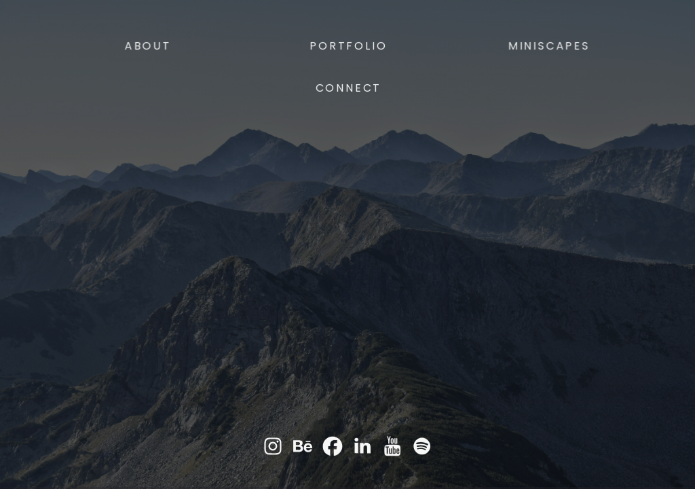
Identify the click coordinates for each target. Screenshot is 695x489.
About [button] (148, 46)
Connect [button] (348, 88)
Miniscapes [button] (548, 46)
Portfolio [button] (349, 46)
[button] (273, 447)
